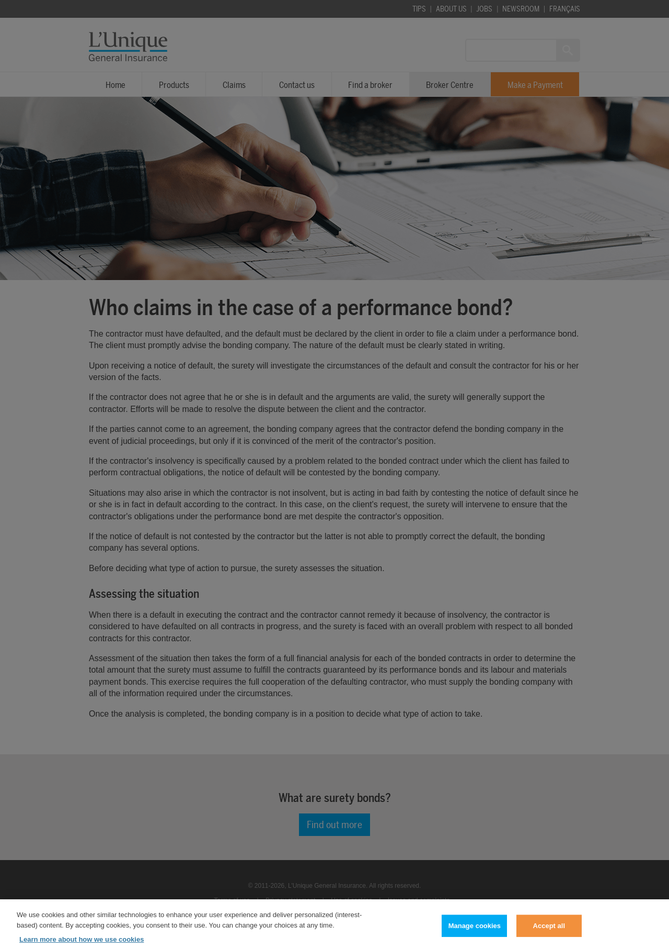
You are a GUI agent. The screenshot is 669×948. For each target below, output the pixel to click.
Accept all (549, 934)
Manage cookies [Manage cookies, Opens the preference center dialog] (474, 934)
